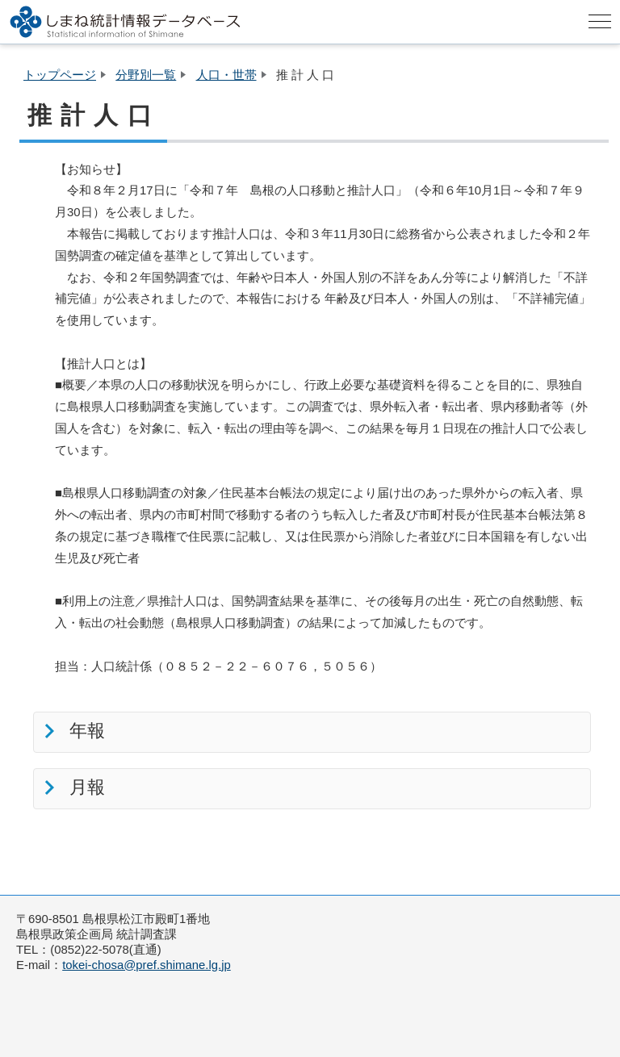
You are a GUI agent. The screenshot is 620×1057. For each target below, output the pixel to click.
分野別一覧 (145, 75)
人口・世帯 (226, 75)
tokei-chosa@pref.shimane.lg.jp (146, 965)
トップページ (59, 75)
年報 (84, 731)
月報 (84, 787)
